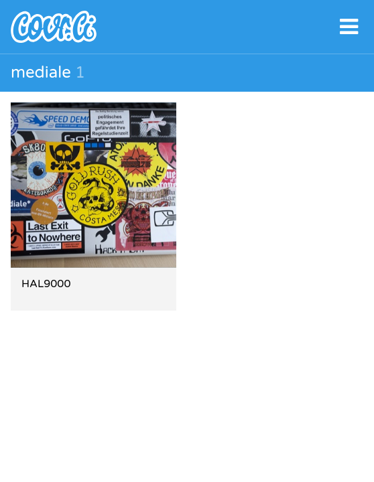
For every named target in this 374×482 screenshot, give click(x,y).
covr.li (187, 27)
